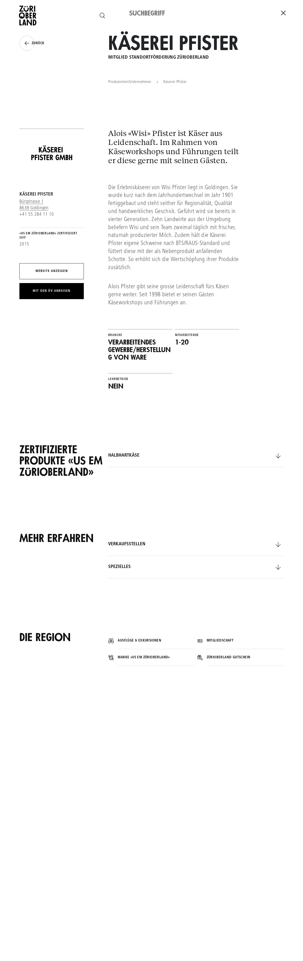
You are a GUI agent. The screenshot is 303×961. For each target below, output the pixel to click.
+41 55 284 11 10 (36, 214)
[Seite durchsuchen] (102, 15)
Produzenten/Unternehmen (129, 82)
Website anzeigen (52, 271)
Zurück (31, 43)
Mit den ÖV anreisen (52, 291)
